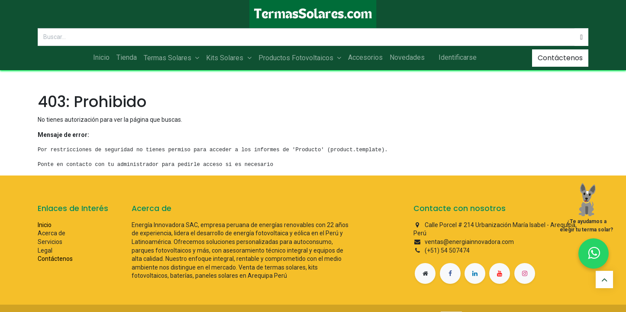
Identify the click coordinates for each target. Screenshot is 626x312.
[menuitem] (101, 57)
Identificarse (458, 57)
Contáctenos (560, 58)
